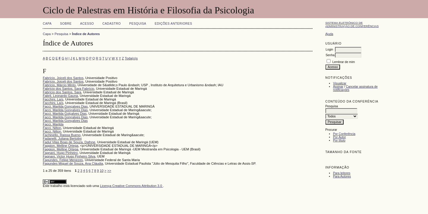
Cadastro (111, 23)
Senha (329, 55)
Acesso (87, 23)
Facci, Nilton (52, 128)
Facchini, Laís (53, 99)
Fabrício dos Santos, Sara (62, 92)
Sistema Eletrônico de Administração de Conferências (352, 24)
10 (101, 170)
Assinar (338, 86)
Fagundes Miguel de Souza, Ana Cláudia (73, 163)
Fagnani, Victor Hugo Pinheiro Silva (69, 156)
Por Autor (339, 137)
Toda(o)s (131, 58)
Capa (47, 23)
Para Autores (342, 176)
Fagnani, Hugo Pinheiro (60, 153)
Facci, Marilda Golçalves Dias (64, 113)
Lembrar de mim (343, 62)
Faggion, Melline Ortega (60, 145)
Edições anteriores (173, 23)
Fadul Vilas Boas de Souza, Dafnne (69, 142)
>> (109, 170)
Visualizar (339, 83)
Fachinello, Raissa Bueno (62, 135)
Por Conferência (344, 134)
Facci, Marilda (53, 124)
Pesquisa (137, 23)
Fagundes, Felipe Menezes (63, 160)
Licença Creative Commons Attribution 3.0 (131, 186)
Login (329, 49)
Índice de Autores (86, 34)
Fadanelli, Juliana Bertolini (62, 138)
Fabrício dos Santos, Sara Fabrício (68, 88)
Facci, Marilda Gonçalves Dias (65, 106)
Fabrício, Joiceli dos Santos (63, 78)
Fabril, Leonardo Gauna (60, 95)
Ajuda (329, 34)
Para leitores (341, 173)
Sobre (66, 23)
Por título (339, 140)
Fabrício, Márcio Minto (59, 85)
